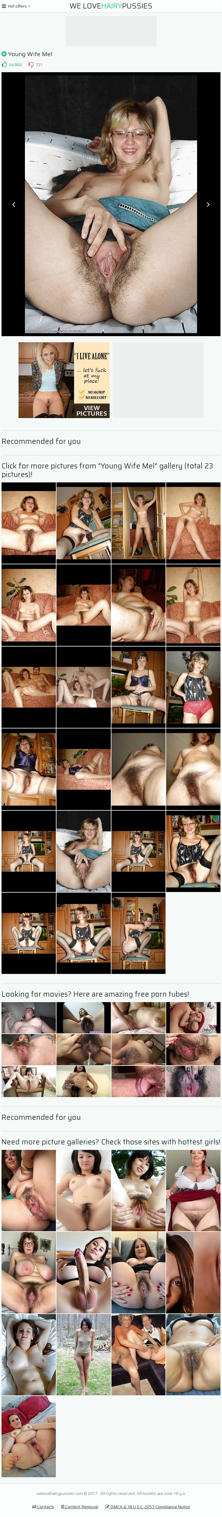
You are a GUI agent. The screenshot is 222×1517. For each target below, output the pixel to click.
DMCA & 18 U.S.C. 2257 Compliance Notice (147, 1506)
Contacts (43, 1506)
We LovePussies (111, 6)
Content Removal (79, 1506)
